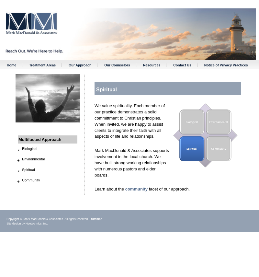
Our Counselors (117, 65)
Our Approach (80, 65)
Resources (152, 65)
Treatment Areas (42, 65)
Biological (29, 149)
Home (11, 65)
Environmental (33, 159)
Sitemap (96, 219)
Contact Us (182, 65)
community (136, 189)
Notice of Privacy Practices (226, 65)
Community (31, 180)
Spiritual (28, 170)
